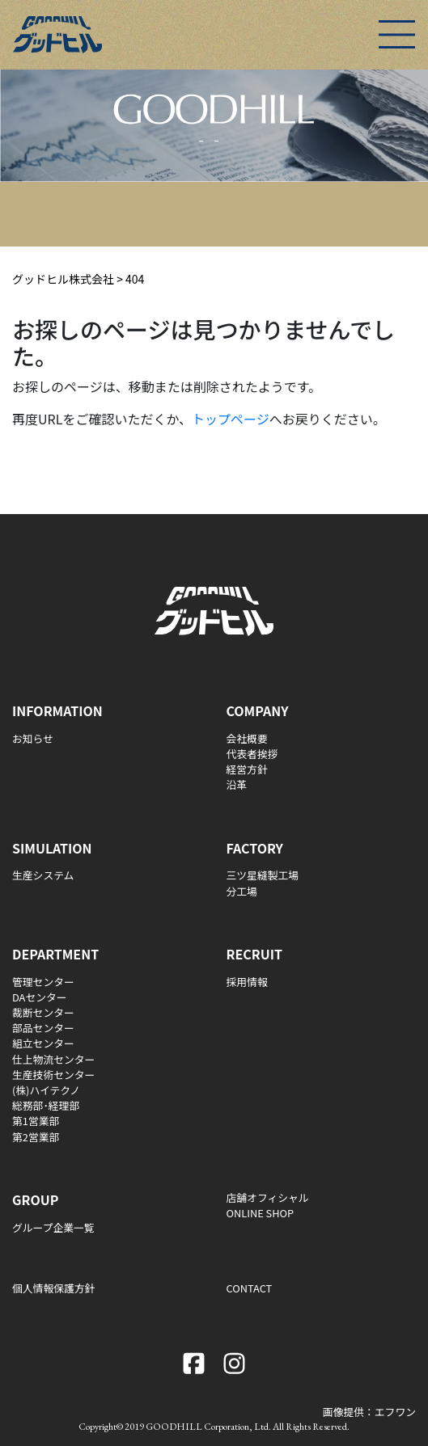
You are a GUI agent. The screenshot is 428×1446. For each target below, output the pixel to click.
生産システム (43, 875)
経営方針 (247, 769)
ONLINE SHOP (261, 1212)
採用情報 (247, 981)
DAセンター (39, 997)
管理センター (43, 981)
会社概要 (247, 738)
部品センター (43, 1027)
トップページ (230, 418)
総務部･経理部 (45, 1105)
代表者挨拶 (252, 753)
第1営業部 (35, 1120)
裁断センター (43, 1012)
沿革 (237, 784)
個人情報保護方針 (53, 1288)
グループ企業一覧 (53, 1227)
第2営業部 (35, 1137)
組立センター (43, 1043)
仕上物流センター (53, 1059)
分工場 (242, 891)
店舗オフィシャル (268, 1197)
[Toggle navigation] (397, 34)
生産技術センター (53, 1074)
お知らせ (32, 738)
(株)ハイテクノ (46, 1090)
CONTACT (250, 1288)
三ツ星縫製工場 (263, 875)
